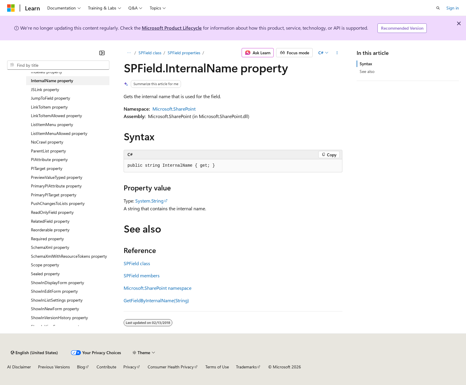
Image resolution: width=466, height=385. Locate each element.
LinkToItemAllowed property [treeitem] (56, 115)
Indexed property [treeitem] (46, 71)
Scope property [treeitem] (45, 265)
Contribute (106, 367)
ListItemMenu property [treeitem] (52, 124)
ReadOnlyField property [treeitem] (52, 212)
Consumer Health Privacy (171, 367)
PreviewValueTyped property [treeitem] (56, 177)
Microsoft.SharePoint (174, 109)
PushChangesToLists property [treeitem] (58, 203)
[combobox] (58, 65)
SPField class (149, 52)
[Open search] (438, 8)
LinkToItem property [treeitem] (49, 107)
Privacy (129, 367)
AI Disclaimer (19, 367)
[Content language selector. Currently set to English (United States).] (34, 352)
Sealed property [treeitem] (45, 273)
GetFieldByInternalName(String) (156, 300)
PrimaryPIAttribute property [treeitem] (56, 186)
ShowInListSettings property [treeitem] (57, 300)
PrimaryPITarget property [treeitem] (53, 195)
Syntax (366, 63)
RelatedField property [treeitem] (50, 221)
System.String (149, 201)
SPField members (142, 275)
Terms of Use (217, 367)
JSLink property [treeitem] (45, 89)
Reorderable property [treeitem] (50, 230)
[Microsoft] (11, 8)
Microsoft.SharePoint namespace (157, 288)
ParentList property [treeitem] (48, 151)
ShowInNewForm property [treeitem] (55, 308)
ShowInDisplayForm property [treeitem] (57, 282)
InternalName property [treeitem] (52, 80)
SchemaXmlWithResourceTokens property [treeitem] (69, 256)
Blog (81, 367)
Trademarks (246, 367)
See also (367, 71)
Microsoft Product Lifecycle (172, 28)
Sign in (452, 8)
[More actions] (337, 53)
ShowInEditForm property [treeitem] (54, 291)
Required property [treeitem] (47, 238)
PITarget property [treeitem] (46, 168)
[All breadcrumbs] (129, 53)
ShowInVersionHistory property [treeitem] (59, 317)
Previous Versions (54, 367)
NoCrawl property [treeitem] (47, 142)
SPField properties (184, 52)
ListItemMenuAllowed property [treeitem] (59, 133)
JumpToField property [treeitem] (50, 98)
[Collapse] (102, 52)
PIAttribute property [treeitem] (49, 159)
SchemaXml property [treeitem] (50, 247)
